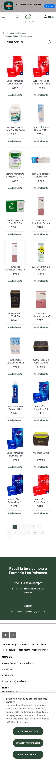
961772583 (7, 669)
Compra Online (11, 36)
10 (35, 532)
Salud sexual (26, 36)
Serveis (6, 644)
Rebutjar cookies (28, 754)
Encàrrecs (24, 644)
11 (42, 532)
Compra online (38, 644)
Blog (14, 644)
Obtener (49, 6)
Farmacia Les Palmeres (16, 33)
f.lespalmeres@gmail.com (14, 681)
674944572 (7, 675)
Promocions (24, 649)
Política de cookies (18, 722)
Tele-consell (9, 649)
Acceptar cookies (28, 731)
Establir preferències (28, 743)
